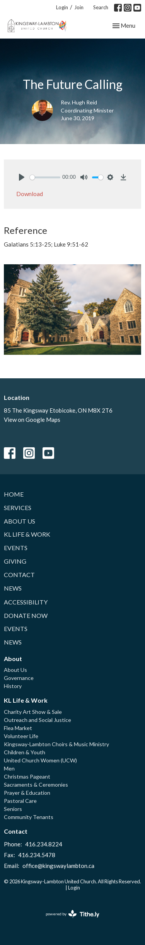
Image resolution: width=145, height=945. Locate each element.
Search (100, 7)
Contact (19, 574)
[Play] (21, 177)
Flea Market (18, 728)
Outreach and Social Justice (37, 720)
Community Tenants (28, 817)
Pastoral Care (20, 800)
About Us (19, 521)
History (13, 686)
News (13, 588)
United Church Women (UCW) (40, 760)
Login (62, 7)
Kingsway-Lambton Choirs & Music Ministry (56, 744)
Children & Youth (24, 752)
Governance (19, 678)
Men (9, 768)
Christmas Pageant (27, 776)
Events (15, 547)
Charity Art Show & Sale (33, 711)
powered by (72, 914)
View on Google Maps (32, 419)
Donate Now (26, 615)
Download (29, 193)
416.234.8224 (43, 844)
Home (14, 494)
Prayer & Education (27, 792)
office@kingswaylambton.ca (58, 865)
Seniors (13, 809)
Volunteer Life (21, 736)
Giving (15, 561)
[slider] (45, 177)
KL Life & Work (27, 534)
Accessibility (26, 602)
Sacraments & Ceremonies (36, 784)
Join (79, 7)
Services (17, 507)
